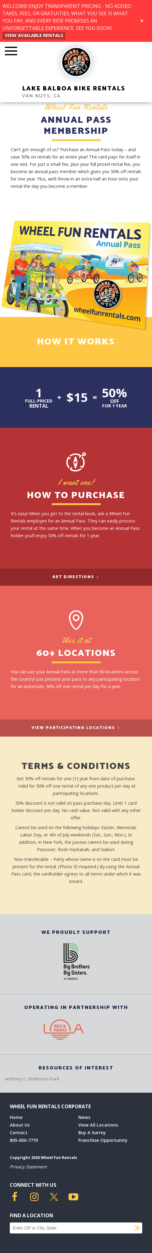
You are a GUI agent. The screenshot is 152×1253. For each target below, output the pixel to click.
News (84, 1117)
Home (16, 1117)
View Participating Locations (76, 728)
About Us (20, 1125)
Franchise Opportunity (103, 1140)
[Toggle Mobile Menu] (11, 51)
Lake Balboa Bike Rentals (73, 89)
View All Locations (98, 1125)
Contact (19, 1132)
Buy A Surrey (92, 1132)
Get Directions (76, 577)
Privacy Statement (28, 1167)
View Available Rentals (34, 35)
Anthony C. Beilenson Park (32, 1079)
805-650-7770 (24, 1140)
